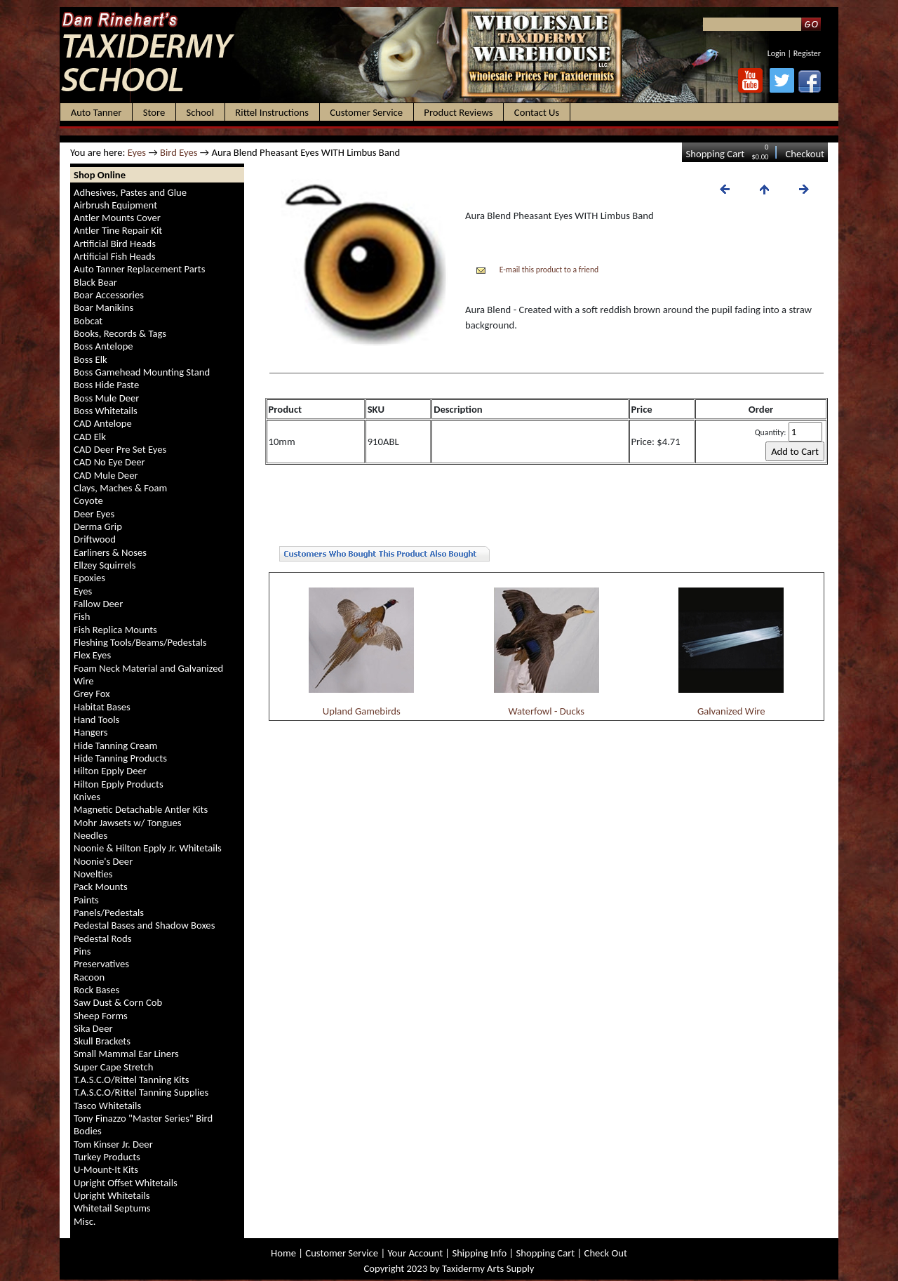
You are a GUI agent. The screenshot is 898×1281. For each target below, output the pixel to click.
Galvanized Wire (731, 711)
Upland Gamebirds (362, 711)
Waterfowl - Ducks (546, 711)
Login (777, 53)
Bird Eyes (179, 152)
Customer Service (341, 1253)
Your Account (415, 1253)
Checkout (804, 153)
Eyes (137, 152)
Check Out (605, 1253)
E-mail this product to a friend (549, 269)
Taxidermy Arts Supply (488, 1268)
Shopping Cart (714, 153)
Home (283, 1253)
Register (807, 53)
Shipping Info (479, 1253)
